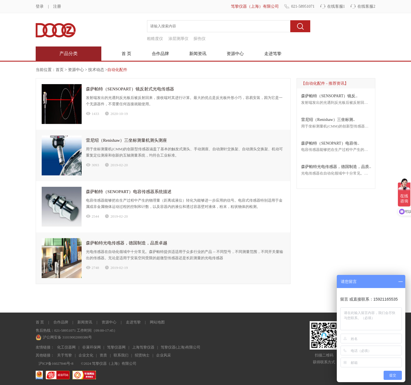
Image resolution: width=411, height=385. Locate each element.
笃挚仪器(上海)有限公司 (180, 347)
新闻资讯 (197, 53)
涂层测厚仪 (178, 39)
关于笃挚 (64, 355)
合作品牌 (160, 53)
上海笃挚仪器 (143, 347)
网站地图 (157, 322)
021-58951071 (303, 6)
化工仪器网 (66, 347)
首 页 (126, 53)
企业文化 (85, 355)
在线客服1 (336, 6)
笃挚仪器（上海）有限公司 (255, 6)
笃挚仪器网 (116, 347)
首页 (60, 70)
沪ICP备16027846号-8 (56, 363)
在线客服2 (366, 6)
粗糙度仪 (155, 39)
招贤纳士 (142, 355)
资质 (103, 355)
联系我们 (121, 355)
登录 (40, 6)
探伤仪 (200, 39)
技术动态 (95, 70)
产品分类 (68, 53)
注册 (57, 6)
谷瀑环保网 (91, 347)
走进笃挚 (272, 53)
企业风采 (163, 355)
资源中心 (235, 53)
